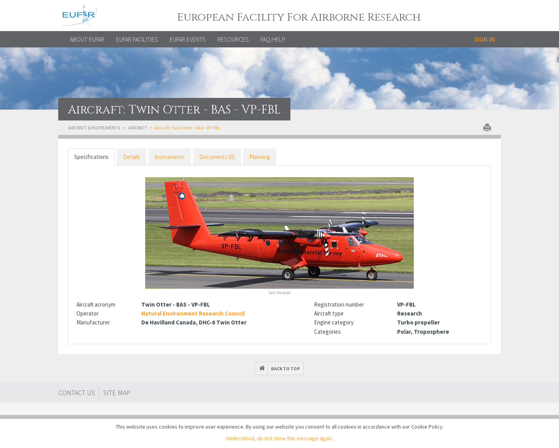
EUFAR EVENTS (188, 39)
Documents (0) (217, 156)
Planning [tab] (259, 156)
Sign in (484, 39)
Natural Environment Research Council (193, 313)
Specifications (91, 156)
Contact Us (76, 392)
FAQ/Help (272, 39)
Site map (116, 392)
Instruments (170, 156)
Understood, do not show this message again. (279, 438)
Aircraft (137, 128)
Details (131, 156)
